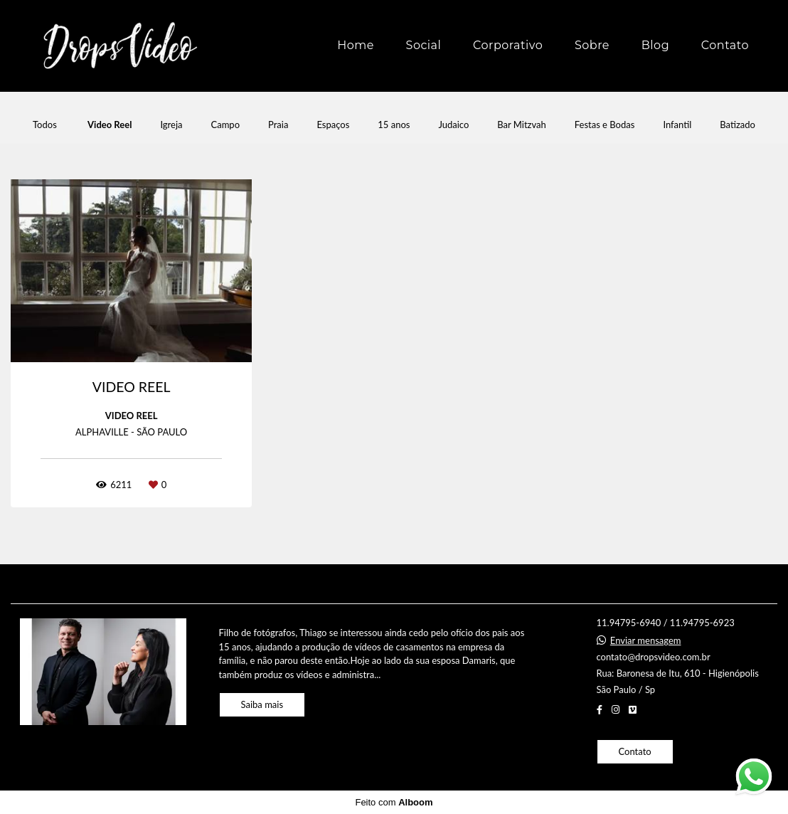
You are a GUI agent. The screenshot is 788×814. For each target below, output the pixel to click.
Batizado (737, 125)
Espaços (332, 125)
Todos (45, 125)
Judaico (453, 125)
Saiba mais (262, 704)
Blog (655, 45)
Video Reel (109, 125)
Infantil (677, 125)
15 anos (394, 125)
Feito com (393, 802)
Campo (225, 125)
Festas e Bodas (605, 125)
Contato (725, 45)
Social (424, 45)
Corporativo (508, 45)
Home (355, 45)
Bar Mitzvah (521, 125)
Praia (278, 125)
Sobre (592, 45)
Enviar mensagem (645, 640)
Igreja (171, 125)
